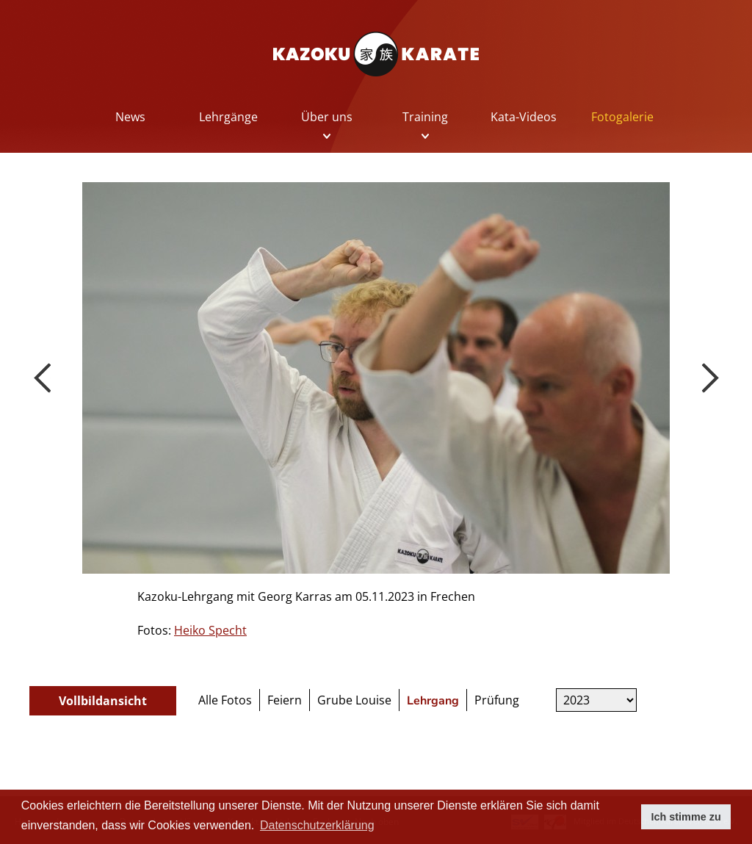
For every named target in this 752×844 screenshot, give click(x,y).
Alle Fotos (225, 700)
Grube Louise (354, 700)
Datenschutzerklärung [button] (317, 825)
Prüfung (496, 700)
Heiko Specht (210, 630)
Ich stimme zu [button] (686, 817)
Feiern (284, 700)
